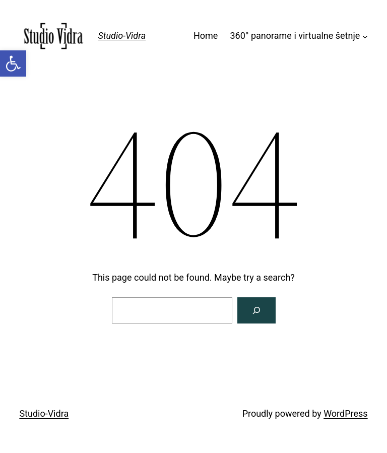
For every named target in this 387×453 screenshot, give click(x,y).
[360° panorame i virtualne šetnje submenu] (365, 36)
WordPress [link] (345, 413)
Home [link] (206, 35)
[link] (13, 63)
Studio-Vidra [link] (122, 35)
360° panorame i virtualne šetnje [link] (295, 35)
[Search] (256, 310)
